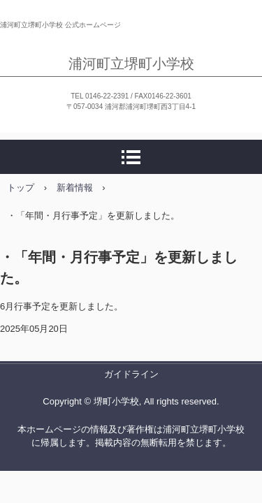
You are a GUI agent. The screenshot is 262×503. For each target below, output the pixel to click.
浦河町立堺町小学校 (131, 63)
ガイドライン (131, 374)
